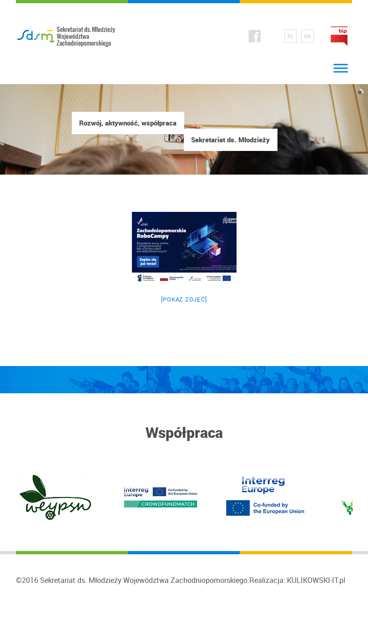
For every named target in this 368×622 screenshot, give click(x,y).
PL (290, 36)
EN (307, 36)
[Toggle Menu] (340, 68)
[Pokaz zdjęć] (184, 299)
